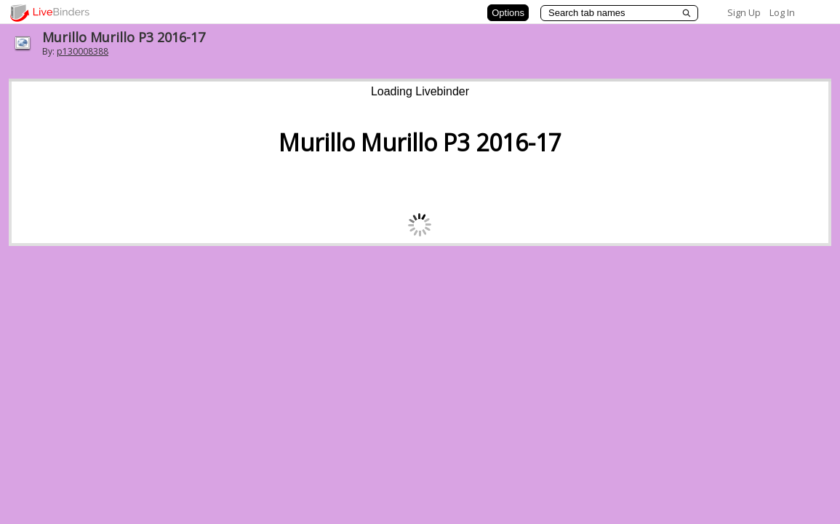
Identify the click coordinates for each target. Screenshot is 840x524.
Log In (782, 12)
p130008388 (82, 51)
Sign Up (744, 12)
